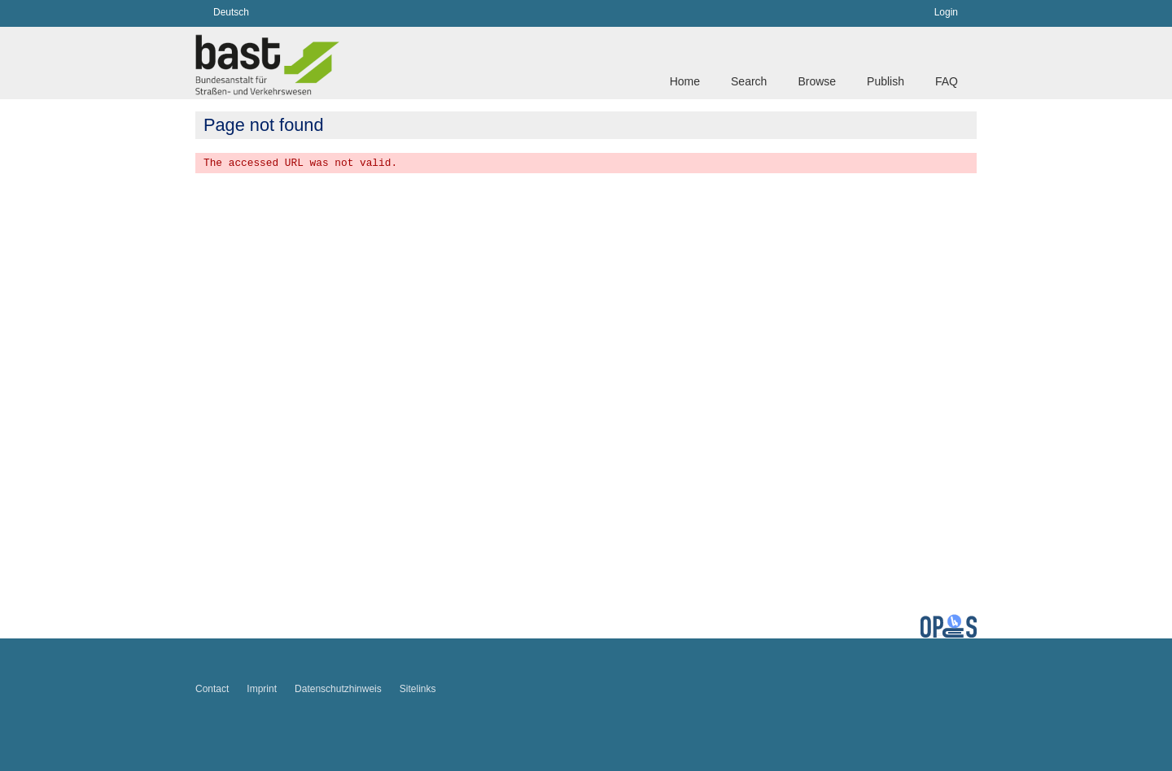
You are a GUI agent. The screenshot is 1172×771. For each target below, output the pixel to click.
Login (946, 12)
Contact (212, 689)
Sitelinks (418, 689)
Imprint (262, 689)
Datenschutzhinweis (338, 689)
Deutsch (231, 12)
